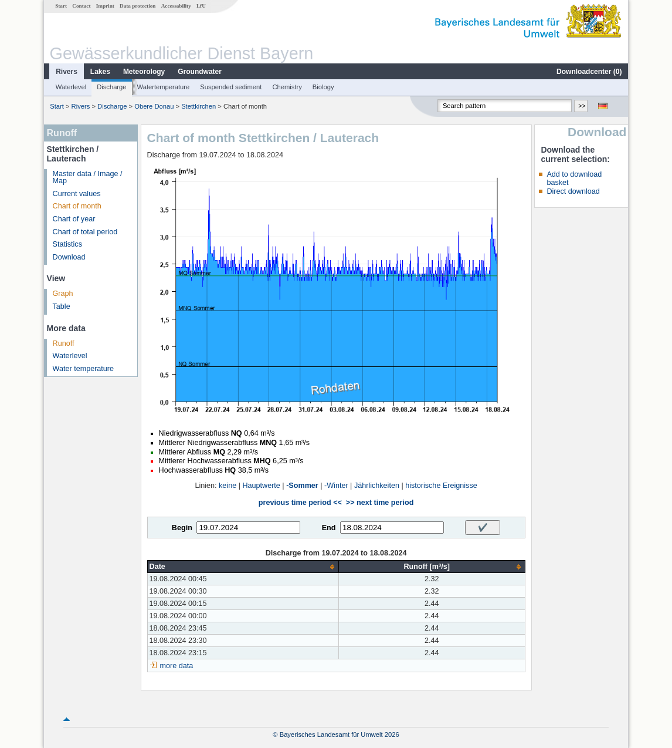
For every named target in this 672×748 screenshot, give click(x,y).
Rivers (66, 72)
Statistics (67, 244)
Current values (77, 194)
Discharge (111, 86)
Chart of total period (85, 232)
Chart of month (77, 206)
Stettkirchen (198, 106)
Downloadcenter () (589, 72)
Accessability (176, 6)
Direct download (573, 191)
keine (227, 485)
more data (177, 666)
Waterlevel (71, 86)
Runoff (63, 343)
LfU (201, 6)
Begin (182, 528)
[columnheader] (242, 567)
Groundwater (200, 72)
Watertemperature (163, 86)
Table (61, 306)
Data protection (137, 6)
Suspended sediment (231, 86)
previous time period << (300, 502)
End (329, 528)
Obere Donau (154, 106)
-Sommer (302, 485)
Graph (63, 293)
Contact (81, 6)
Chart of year (74, 219)
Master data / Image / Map (88, 178)
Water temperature (83, 369)
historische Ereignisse (441, 485)
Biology (323, 86)
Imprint (105, 6)
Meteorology (144, 72)
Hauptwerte (261, 485)
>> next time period (379, 502)
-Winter (336, 485)
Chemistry (286, 86)
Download (69, 257)
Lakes (100, 72)
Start (61, 6)
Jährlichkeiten (376, 485)
